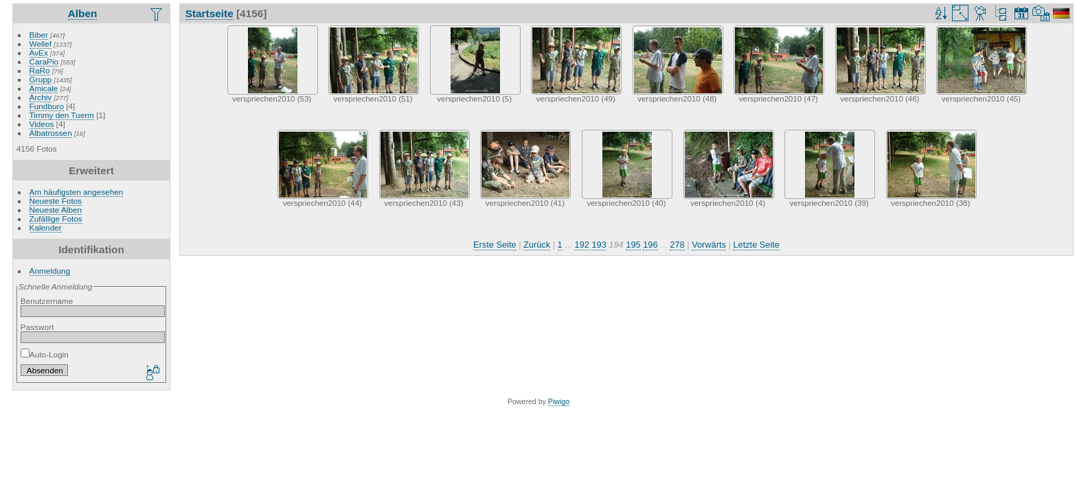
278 (677, 244)
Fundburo (47, 106)
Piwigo (558, 401)
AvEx (39, 52)
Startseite (209, 13)
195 (633, 244)
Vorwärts (709, 244)
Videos (42, 123)
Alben (83, 13)
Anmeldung (50, 270)
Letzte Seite (756, 244)
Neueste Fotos (56, 200)
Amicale (44, 88)
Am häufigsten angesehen (77, 191)
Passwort (37, 326)
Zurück (536, 244)
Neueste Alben (56, 209)
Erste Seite (495, 244)
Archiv (41, 97)
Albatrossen (51, 132)
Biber (39, 34)
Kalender (46, 227)
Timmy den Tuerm (62, 114)
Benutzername (47, 300)
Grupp (41, 79)
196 (650, 244)
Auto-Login (45, 354)
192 (582, 244)
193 (598, 244)
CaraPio (44, 61)
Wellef (41, 43)
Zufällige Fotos (56, 218)
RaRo (40, 70)
